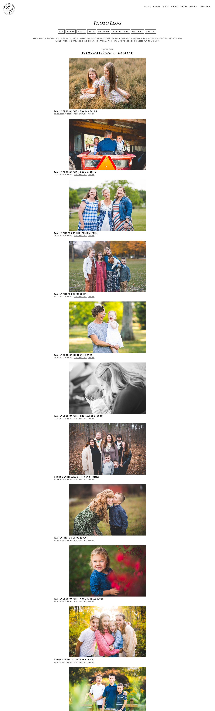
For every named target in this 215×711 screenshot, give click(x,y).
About (193, 6)
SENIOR (150, 31)
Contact (205, 6)
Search (107, 676)
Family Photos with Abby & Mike (49, 662)
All (61, 31)
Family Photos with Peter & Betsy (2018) (54, 601)
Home (147, 6)
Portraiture (121, 31)
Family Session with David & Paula (50, 112)
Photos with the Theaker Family (129, 356)
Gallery (137, 31)
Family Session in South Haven (48, 234)
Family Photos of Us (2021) (126, 173)
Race (166, 6)
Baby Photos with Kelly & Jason (129, 601)
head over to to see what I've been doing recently (114, 41)
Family (66, 114)
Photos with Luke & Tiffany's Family (51, 295)
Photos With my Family (123, 662)
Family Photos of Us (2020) (126, 295)
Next (122, 673)
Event (156, 6)
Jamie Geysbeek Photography (98, 704)
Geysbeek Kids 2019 (41, 479)
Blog (184, 6)
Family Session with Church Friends (132, 418)
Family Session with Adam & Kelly (130, 112)
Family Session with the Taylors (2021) (133, 234)
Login (141, 704)
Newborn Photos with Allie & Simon (51, 540)
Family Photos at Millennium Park (50, 173)
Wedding (103, 31)
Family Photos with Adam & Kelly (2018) (134, 540)
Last (129, 673)
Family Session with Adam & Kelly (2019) (134, 479)
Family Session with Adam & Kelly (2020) (54, 356)
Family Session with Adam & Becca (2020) (54, 418)
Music (174, 6)
